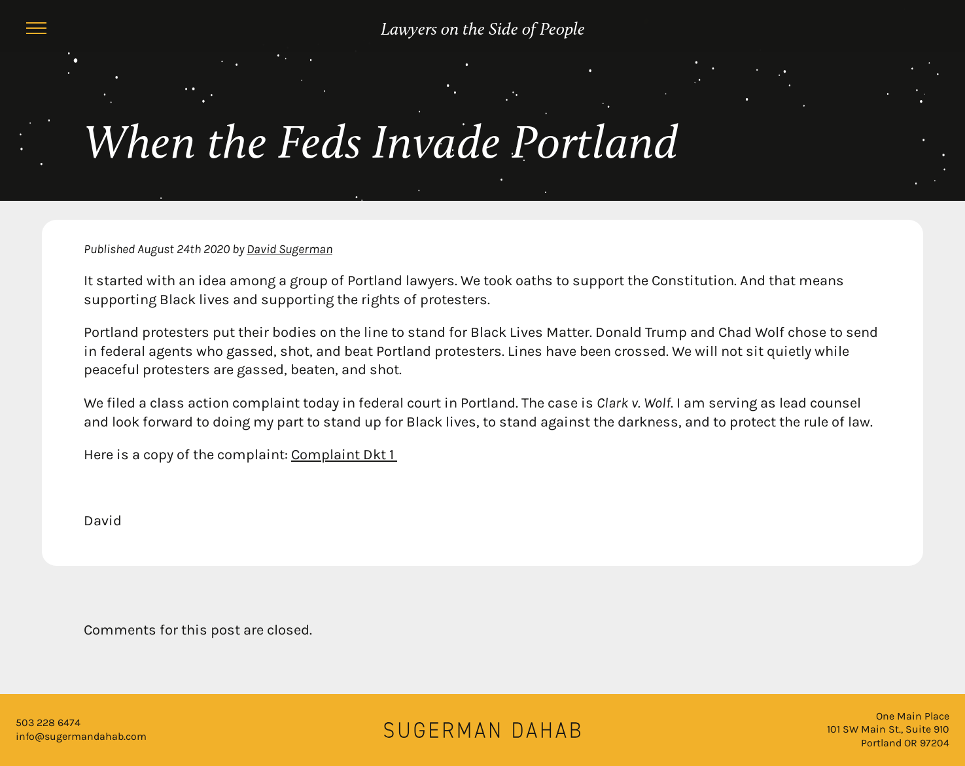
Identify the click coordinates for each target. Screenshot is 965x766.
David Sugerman (289, 248)
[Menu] (36, 30)
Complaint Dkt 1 (344, 454)
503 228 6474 (48, 722)
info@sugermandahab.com (81, 736)
